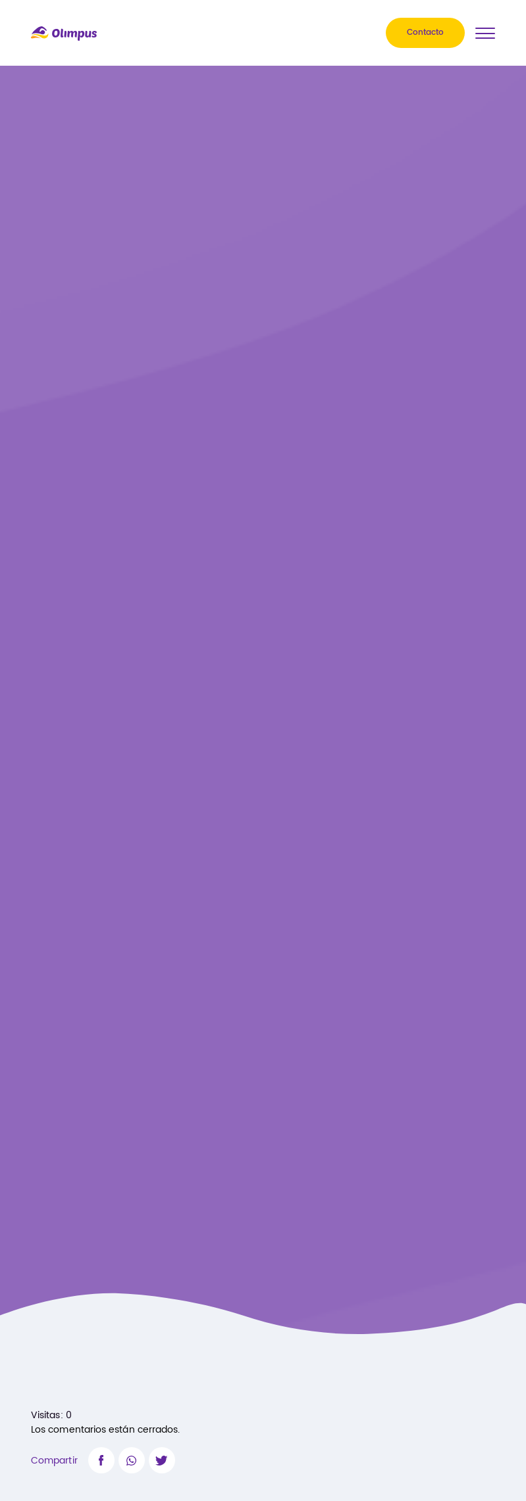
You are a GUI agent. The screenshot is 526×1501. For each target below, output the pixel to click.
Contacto (425, 33)
